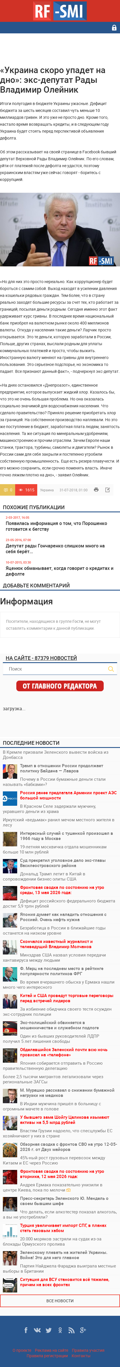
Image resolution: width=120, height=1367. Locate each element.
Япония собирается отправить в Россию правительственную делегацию (53, 1065)
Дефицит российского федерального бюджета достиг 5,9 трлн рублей (59, 903)
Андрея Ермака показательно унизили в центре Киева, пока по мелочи (53, 1187)
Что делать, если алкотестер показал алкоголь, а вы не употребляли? (60, 1214)
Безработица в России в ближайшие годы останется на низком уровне (54, 930)
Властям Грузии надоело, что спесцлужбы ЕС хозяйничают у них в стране (58, 1133)
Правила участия (88, 1350)
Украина (47, 490)
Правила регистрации (47, 1355)
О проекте (22, 1350)
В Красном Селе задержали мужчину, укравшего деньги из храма (49, 808)
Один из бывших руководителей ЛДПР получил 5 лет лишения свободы (51, 1038)
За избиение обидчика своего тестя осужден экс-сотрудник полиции (57, 1011)
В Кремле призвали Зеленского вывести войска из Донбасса (56, 754)
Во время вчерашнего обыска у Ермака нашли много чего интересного (59, 984)
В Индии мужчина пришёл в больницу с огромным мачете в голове (52, 1106)
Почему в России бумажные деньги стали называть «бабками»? (54, 781)
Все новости (60, 1300)
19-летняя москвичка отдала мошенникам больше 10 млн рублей (55, 849)
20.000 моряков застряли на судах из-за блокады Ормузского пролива (52, 1241)
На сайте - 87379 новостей (41, 657)
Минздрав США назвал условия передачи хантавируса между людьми (54, 957)
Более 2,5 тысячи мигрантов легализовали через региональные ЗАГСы (53, 1079)
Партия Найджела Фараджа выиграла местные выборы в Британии (59, 1268)
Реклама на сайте (51, 1350)
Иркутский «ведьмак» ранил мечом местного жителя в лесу (59, 822)
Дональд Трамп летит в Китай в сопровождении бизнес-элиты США (44, 876)
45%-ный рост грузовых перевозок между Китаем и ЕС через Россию (54, 1160)
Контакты (81, 1355)
